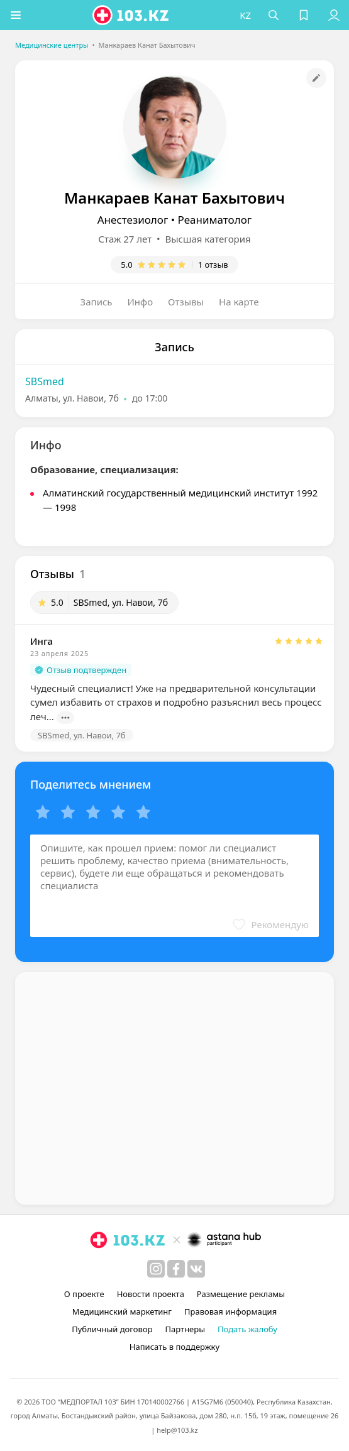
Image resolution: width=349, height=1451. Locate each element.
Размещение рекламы (241, 1294)
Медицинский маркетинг (122, 1311)
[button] (16, 15)
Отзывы (186, 301)
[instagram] (156, 1269)
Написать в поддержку (174, 1346)
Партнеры (185, 1329)
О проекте (84, 1294)
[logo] (131, 15)
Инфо (140, 301)
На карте (238, 301)
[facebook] (176, 1269)
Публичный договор (112, 1329)
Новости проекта (150, 1294)
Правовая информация (230, 1311)
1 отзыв (213, 264)
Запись (96, 301)
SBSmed (44, 381)
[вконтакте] (196, 1269)
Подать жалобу (247, 1329)
